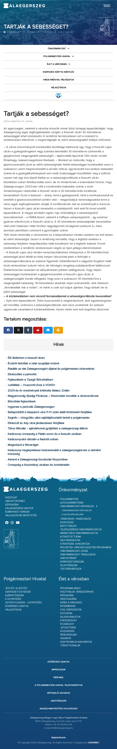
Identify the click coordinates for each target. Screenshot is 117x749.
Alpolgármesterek (72, 503)
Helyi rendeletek (70, 540)
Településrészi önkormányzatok (81, 529)
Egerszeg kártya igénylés (58, 72)
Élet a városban (57, 64)
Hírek (31, 32)
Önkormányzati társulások (78, 554)
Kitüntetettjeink (70, 537)
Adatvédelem (58, 701)
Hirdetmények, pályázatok (58, 80)
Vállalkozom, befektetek (21, 515)
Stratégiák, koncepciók (75, 544)
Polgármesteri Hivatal (56, 56)
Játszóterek (68, 627)
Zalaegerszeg (24, 5)
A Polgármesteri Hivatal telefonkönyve (59, 685)
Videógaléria (68, 599)
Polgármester (69, 499)
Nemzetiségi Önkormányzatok (79, 533)
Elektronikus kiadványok (76, 642)
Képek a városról (71, 602)
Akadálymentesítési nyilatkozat (59, 709)
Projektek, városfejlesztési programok (85, 547)
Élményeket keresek (17, 512)
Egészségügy (68, 620)
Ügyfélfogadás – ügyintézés (23, 602)
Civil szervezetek (71, 610)
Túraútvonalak (70, 645)
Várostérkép (68, 558)
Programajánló (70, 588)
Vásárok (65, 638)
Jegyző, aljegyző (16, 588)
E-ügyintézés (13, 599)
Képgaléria (12, 505)
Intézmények (68, 606)
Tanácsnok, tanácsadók (75, 519)
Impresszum (58, 670)
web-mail (58, 677)
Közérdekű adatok (17, 606)
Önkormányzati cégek (74, 551)
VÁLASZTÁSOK (58, 87)
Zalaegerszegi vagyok (19, 508)
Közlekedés (67, 631)
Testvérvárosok (71, 569)
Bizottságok (68, 526)
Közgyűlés (67, 522)
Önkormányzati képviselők (77, 506)
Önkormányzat (57, 48)
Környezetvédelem (72, 562)
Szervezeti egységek (18, 592)
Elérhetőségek (14, 595)
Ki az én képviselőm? (73, 515)
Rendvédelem (68, 635)
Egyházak (66, 613)
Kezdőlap (12, 32)
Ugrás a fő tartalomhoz (105, 1)
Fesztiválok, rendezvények (77, 592)
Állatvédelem (68, 565)
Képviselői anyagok (58, 693)
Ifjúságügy (67, 624)
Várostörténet (15, 501)
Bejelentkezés (58, 737)
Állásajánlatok (70, 617)
